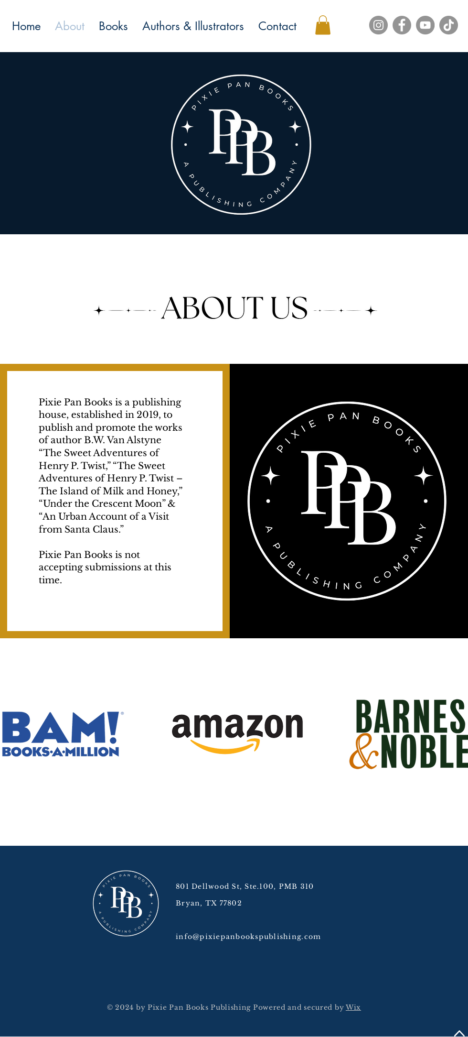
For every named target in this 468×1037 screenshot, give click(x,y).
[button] (323, 25)
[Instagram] (378, 25)
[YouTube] (425, 25)
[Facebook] (402, 25)
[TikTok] (448, 25)
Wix (353, 1007)
